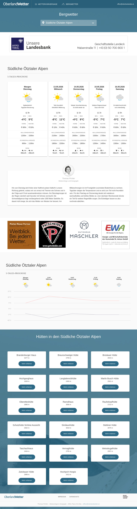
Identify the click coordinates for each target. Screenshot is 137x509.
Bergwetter (70, 4)
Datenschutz (74, 497)
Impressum (62, 497)
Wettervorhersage (46, 4)
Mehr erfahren (27, 364)
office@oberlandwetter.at (125, 4)
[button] (68, 23)
